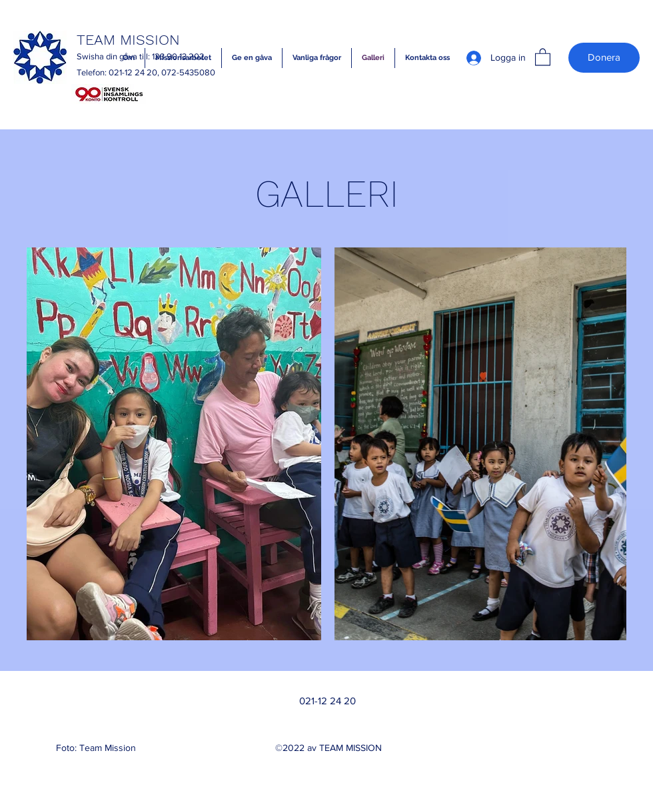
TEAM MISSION (128, 39)
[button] (542, 56)
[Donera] (604, 58)
